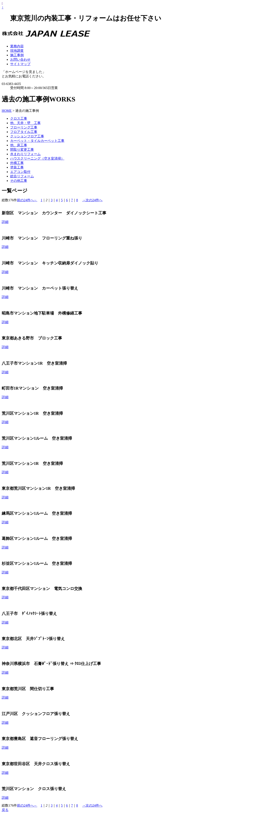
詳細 (5, 222)
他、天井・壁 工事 (25, 123)
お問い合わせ (20, 59)
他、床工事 (18, 145)
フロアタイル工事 (23, 132)
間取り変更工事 (22, 149)
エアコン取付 (20, 172)
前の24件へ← (27, 200)
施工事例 (17, 55)
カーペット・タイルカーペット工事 (37, 140)
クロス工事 (18, 118)
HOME (7, 110)
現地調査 (17, 50)
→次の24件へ (92, 200)
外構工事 (17, 163)
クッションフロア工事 (27, 136)
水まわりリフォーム (25, 154)
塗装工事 (17, 167)
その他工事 (18, 180)
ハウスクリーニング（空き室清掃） (37, 158)
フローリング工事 (23, 127)
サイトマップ (20, 64)
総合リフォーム (22, 176)
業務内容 (17, 46)
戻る (5, 810)
